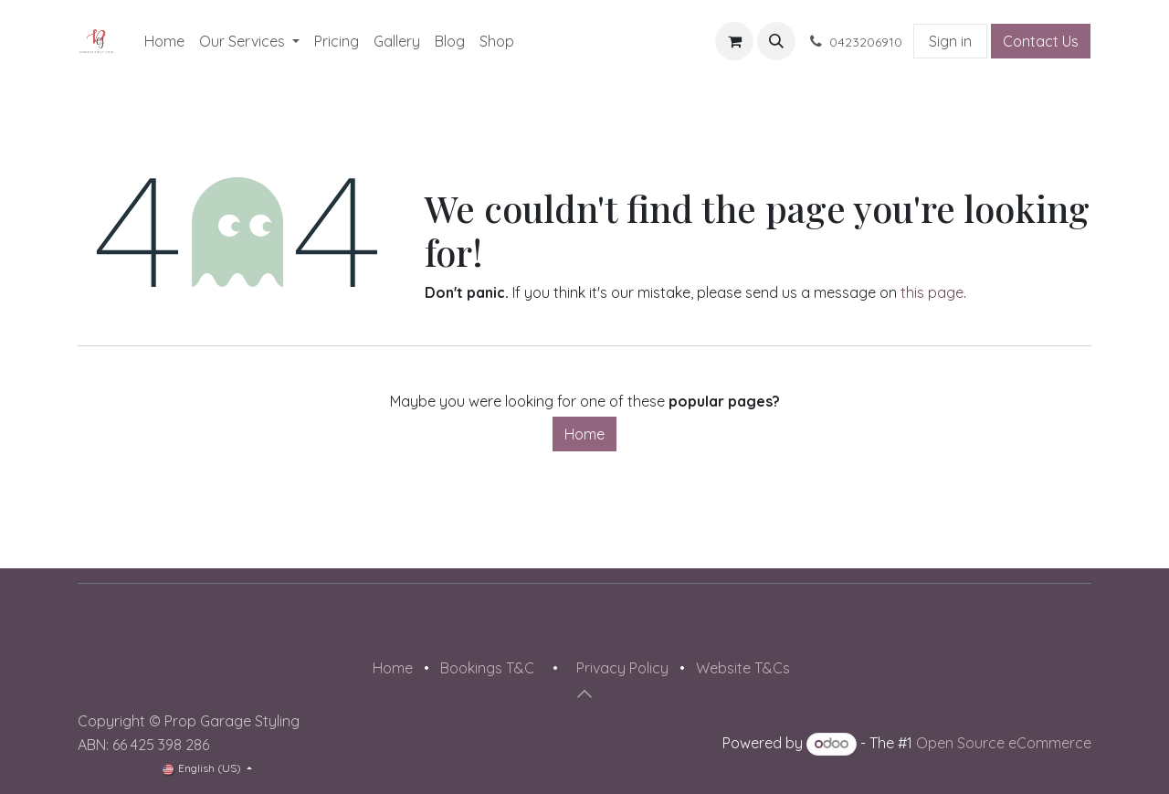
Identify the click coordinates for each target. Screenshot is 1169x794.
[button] (776, 41)
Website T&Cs (743, 668)
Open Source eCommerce (1003, 743)
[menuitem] (164, 41)
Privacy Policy (622, 668)
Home (584, 434)
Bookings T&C (487, 668)
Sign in (950, 41)
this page (932, 292)
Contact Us (1041, 41)
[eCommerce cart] (734, 41)
